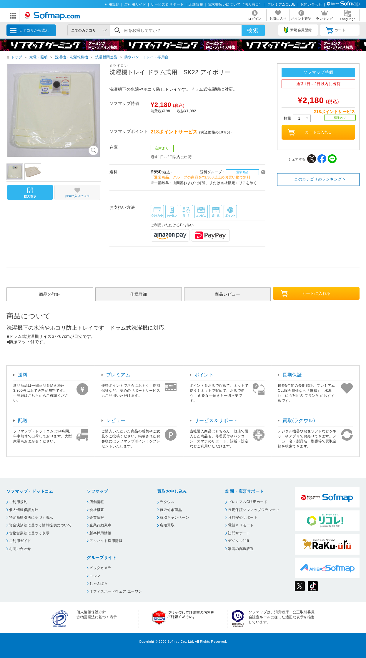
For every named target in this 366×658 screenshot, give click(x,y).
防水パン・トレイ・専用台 (146, 57)
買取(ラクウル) (298, 420)
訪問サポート (239, 533)
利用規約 (112, 4)
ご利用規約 (18, 502)
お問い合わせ (311, 4)
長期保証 (292, 374)
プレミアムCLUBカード (247, 502)
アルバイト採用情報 (105, 541)
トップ (16, 57)
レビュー (116, 420)
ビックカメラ (100, 568)
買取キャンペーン (174, 517)
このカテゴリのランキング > (319, 179)
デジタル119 (238, 541)
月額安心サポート (242, 517)
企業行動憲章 (100, 525)
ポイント (204, 374)
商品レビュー (227, 294)
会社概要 (96, 510)
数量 (297, 118)
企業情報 (96, 517)
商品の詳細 (49, 294)
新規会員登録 (298, 30)
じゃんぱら (98, 583)
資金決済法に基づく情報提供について (40, 525)
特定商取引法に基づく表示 (31, 517)
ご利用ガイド (135, 4)
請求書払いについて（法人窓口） (235, 4)
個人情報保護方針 (24, 510)
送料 (23, 374)
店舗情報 (195, 4)
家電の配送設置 (241, 549)
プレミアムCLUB (281, 4)
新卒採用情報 (100, 533)
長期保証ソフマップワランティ (254, 510)
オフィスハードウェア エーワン (115, 591)
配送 (23, 420)
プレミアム (118, 374)
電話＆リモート (241, 525)
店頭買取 (167, 525)
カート (335, 30)
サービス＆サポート (167, 4)
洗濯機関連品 (106, 57)
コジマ (94, 576)
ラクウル (167, 502)
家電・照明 (38, 57)
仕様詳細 (138, 294)
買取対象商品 (171, 510)
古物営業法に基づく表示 (29, 533)
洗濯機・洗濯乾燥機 (71, 57)
